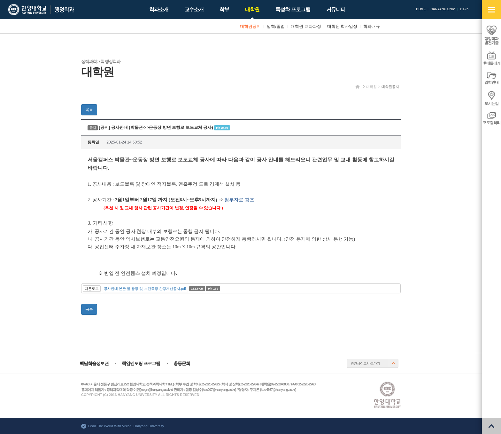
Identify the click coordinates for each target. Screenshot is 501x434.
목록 (89, 109)
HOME (421, 9)
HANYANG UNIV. (442, 9)
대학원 (371, 87)
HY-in (464, 9)
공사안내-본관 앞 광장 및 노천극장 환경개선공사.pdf (145, 289)
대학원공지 (390, 87)
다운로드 (92, 289)
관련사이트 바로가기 (365, 363)
